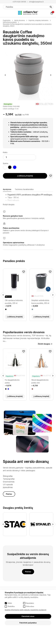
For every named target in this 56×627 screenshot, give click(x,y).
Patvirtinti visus (28, 616)
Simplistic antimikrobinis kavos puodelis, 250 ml (40, 301)
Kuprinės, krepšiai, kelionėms (38, 20)
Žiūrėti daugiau (44, 344)
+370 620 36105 (19, 2)
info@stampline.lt (36, 2)
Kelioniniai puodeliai (10, 22)
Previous (5, 75)
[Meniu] (4, 13)
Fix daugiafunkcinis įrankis (12, 381)
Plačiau (9, 494)
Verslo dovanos (19, 20)
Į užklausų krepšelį (25, 176)
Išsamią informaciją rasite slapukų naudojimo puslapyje (25, 610)
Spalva (5, 163)
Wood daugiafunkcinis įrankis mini (40, 381)
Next (51, 75)
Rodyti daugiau (8, 204)
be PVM (18, 115)
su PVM (26, 115)
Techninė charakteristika (24, 189)
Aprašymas (7, 189)
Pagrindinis (6, 20)
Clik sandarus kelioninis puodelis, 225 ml (14, 301)
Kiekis (5, 152)
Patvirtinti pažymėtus (28, 623)
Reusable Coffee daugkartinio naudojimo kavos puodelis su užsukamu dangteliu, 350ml (27, 25)
